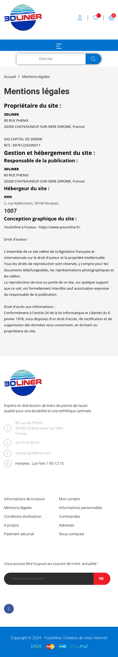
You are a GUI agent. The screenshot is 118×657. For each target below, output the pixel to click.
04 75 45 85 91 (27, 443)
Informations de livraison (24, 499)
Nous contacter (72, 534)
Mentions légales (18, 508)
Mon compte (69, 499)
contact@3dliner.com (32, 453)
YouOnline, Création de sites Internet (75, 638)
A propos (11, 525)
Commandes (69, 516)
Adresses (66, 525)
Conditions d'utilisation (22, 516)
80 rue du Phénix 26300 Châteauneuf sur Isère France (39, 428)
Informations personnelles (80, 508)
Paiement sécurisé (19, 534)
